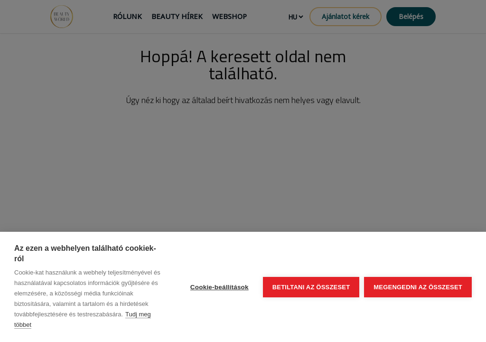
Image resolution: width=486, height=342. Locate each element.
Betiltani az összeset (311, 287)
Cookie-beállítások (219, 287)
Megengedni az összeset (418, 287)
